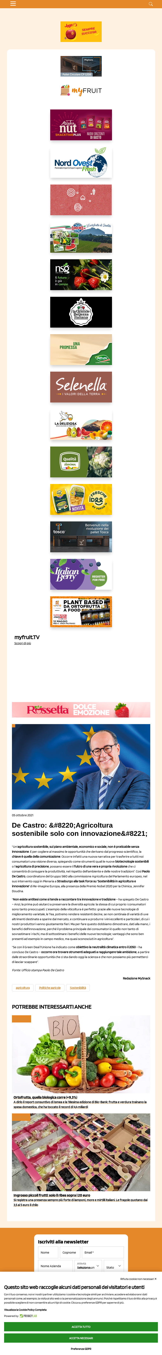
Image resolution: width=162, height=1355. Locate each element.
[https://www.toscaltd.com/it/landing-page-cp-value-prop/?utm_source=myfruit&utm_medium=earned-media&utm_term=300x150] (81, 540)
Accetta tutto (81, 1326)
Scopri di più (22, 643)
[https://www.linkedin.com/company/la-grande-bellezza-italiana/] (81, 315)
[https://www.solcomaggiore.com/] (81, 203)
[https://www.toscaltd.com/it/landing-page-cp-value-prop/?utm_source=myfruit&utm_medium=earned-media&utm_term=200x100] (81, 66)
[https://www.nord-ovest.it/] (81, 165)
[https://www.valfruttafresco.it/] (81, 353)
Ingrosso (21, 1117)
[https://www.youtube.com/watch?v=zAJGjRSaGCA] (81, 615)
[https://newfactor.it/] (81, 128)
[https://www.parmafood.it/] (81, 502)
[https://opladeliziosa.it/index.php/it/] (81, 428)
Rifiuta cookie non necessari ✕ (138, 1279)
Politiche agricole (50, 988)
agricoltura (23, 988)
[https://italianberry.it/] (81, 577)
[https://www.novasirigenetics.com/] (81, 278)
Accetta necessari (81, 1338)
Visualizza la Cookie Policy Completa (25, 1309)
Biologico (21, 1019)
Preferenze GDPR (81, 1348)
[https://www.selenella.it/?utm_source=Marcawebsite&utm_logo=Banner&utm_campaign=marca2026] (81, 390)
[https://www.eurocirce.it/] (81, 240)
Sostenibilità (78, 988)
